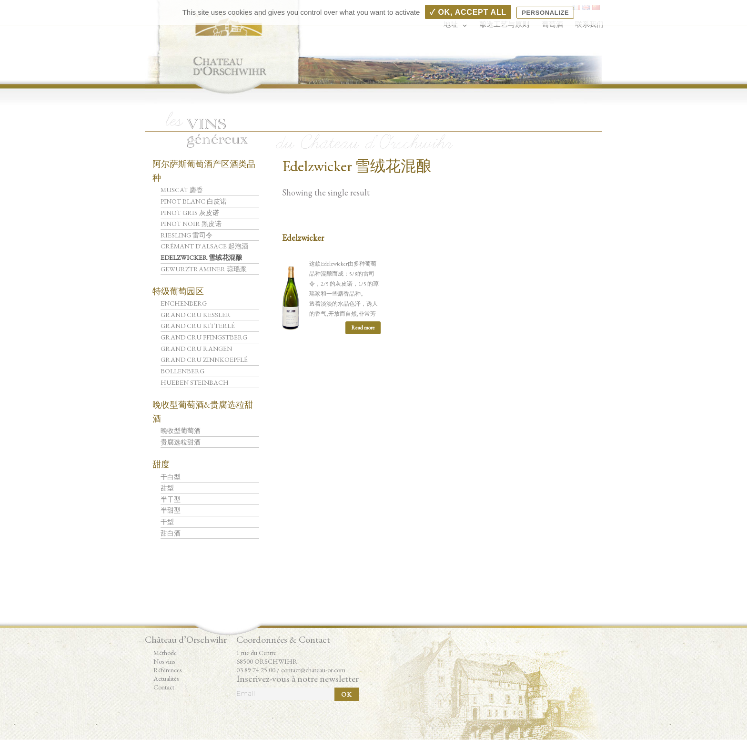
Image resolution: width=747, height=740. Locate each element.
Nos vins (164, 661)
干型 (167, 521)
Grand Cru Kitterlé (198, 325)
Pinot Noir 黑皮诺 (191, 223)
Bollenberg (182, 371)
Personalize (545, 12)
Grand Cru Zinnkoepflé (204, 359)
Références (167, 670)
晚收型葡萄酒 (181, 430)
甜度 (161, 464)
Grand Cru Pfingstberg (204, 337)
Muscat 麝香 (182, 189)
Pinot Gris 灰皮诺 (190, 212)
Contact (163, 687)
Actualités (166, 678)
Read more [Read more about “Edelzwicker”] (363, 327)
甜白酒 (171, 533)
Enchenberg (184, 303)
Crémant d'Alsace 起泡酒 (204, 246)
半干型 (171, 499)
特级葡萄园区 (178, 291)
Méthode (165, 652)
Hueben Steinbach (195, 382)
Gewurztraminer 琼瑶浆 (204, 269)
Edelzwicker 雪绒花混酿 (201, 257)
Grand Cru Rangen (196, 348)
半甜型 (171, 510)
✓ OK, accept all (468, 12)
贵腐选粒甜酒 (181, 442)
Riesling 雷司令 (186, 235)
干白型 (171, 477)
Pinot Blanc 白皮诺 (194, 201)
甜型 (167, 487)
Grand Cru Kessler (196, 314)
